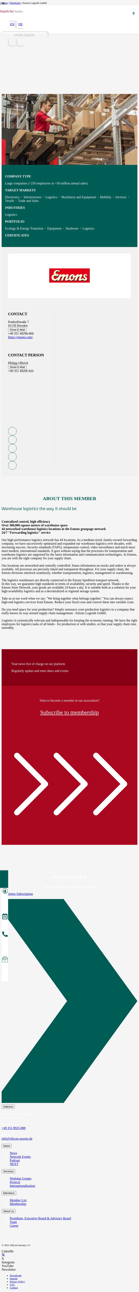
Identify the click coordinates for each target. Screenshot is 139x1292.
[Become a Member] (5, 892)
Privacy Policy (17, 1281)
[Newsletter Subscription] (69, 1002)
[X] (3, 1255)
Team (13, 1222)
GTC (12, 1284)
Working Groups (20, 1178)
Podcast (15, 1160)
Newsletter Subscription (17, 894)
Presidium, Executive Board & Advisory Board (40, 1218)
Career (14, 1225)
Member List (18, 1200)
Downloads (15, 1275)
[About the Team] (5, 935)
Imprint (13, 1278)
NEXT (14, 1164)
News (13, 1153)
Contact (14, 1287)
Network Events (20, 1156)
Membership (18, 1204)
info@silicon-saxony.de (17, 1138)
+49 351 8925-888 (14, 1128)
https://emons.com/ (20, 337)
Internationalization (22, 1186)
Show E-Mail (17, 329)
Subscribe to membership (69, 712)
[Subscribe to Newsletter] (5, 960)
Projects (15, 1182)
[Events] (5, 917)
